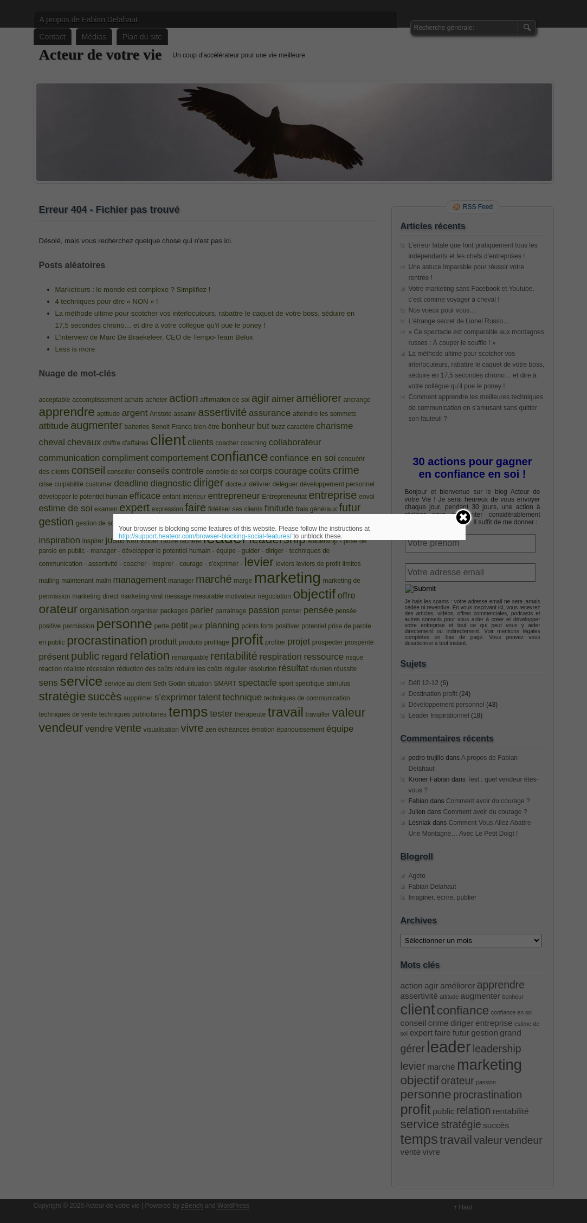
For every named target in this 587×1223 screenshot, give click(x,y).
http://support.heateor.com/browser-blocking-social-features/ (205, 536)
